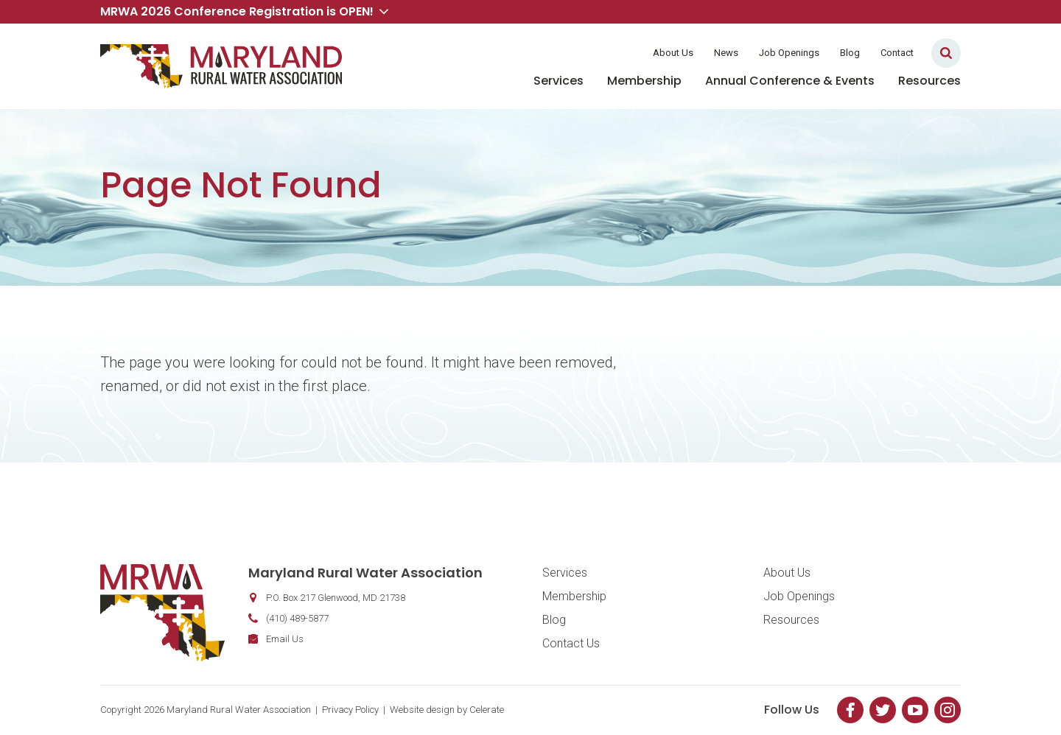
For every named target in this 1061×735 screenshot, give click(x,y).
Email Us (285, 638)
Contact (897, 52)
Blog (850, 52)
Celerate (486, 709)
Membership (644, 80)
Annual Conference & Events (790, 80)
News (726, 52)
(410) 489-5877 (297, 618)
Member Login (595, 52)
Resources (929, 80)
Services (558, 80)
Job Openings (789, 52)
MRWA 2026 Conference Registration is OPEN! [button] (244, 11)
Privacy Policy (350, 709)
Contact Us (571, 643)
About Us (673, 52)
